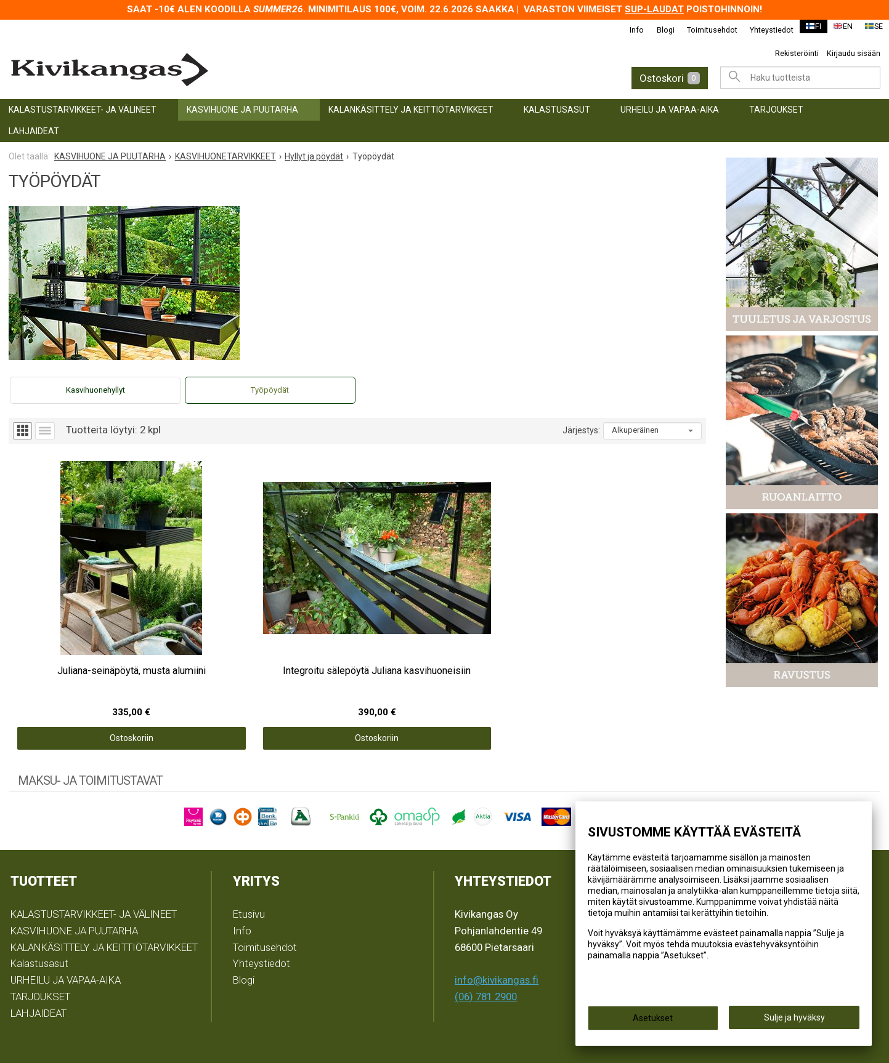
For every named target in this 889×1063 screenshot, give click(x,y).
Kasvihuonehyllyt (95, 390)
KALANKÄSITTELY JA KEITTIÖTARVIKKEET (410, 109)
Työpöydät (270, 390)
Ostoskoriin (96, 678)
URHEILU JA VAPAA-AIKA (669, 109)
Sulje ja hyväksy (794, 1020)
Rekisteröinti (797, 53)
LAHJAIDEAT (34, 131)
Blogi (659, 29)
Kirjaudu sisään (853, 53)
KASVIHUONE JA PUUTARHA (242, 109)
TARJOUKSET (776, 109)
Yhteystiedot (765, 29)
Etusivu (249, 854)
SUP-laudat (654, 9)
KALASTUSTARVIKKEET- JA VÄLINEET (82, 109)
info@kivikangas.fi (496, 919)
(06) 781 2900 (486, 936)
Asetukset (653, 1021)
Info (630, 29)
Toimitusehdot (705, 29)
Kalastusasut (557, 109)
